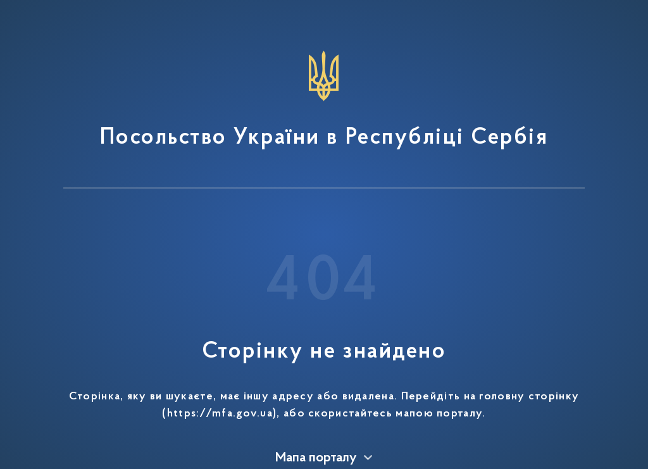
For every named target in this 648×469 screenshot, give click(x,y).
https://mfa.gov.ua (220, 414)
